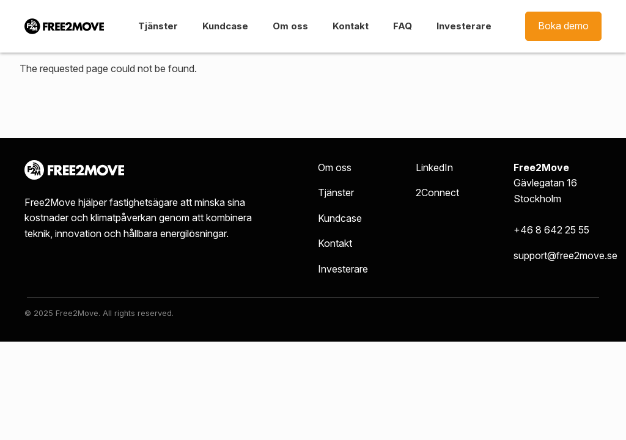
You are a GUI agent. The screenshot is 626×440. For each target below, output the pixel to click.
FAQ (402, 26)
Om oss (290, 26)
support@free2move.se (565, 255)
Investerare (464, 26)
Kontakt (351, 26)
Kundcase (225, 26)
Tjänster (158, 26)
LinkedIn (434, 167)
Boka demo (563, 26)
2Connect (437, 192)
